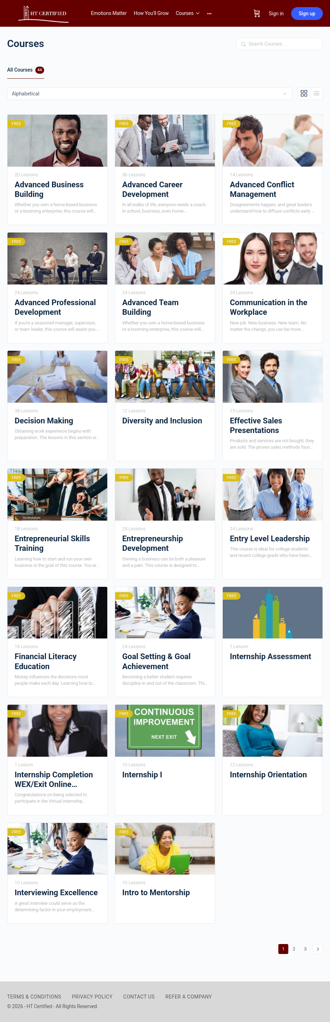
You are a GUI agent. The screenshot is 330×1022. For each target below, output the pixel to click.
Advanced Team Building (150, 307)
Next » (318, 949)
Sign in (276, 13)
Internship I (142, 774)
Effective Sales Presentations (256, 425)
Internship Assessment (270, 656)
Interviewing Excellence (56, 892)
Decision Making (44, 420)
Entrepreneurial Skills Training (52, 543)
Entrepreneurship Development (152, 543)
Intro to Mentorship (156, 892)
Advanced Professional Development (55, 307)
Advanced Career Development (152, 189)
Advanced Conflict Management (262, 189)
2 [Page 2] (295, 947)
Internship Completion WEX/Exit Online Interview (54, 779)
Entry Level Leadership (270, 538)
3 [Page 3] (307, 947)
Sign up (307, 13)
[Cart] (257, 13)
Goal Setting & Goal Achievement (156, 661)
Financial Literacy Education (46, 661)
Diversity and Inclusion (162, 420)
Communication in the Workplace (268, 307)
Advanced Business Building (49, 189)
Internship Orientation (268, 774)
